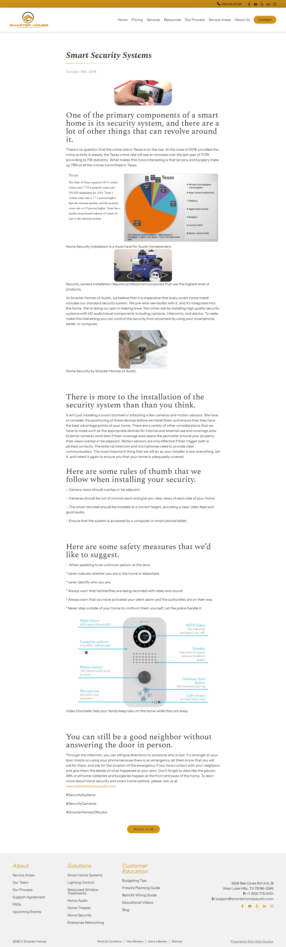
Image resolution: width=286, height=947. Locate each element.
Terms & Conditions (109, 941)
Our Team (21, 882)
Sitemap (177, 941)
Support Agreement (29, 897)
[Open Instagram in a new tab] (274, 4)
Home (123, 20)
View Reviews (134, 941)
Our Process (195, 20)
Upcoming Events (27, 912)
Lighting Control (80, 882)
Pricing (137, 20)
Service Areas (220, 20)
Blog (125, 910)
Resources (172, 20)
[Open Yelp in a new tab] (262, 4)
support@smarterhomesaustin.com (244, 899)
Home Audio (77, 900)
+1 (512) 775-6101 (260, 894)
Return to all (143, 829)
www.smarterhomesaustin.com (91, 786)
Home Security (79, 915)
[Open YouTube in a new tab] (255, 4)
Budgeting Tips (134, 880)
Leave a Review (157, 941)
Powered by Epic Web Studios (252, 941)
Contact (265, 20)
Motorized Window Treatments (82, 891)
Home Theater (79, 908)
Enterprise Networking (85, 922)
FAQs (17, 904)
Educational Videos (137, 902)
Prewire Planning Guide (141, 888)
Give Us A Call (229, 4)
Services (153, 20)
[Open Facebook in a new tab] (249, 4)
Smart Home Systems (85, 875)
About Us (242, 20)
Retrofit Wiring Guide (139, 895)
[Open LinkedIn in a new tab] (268, 4)
